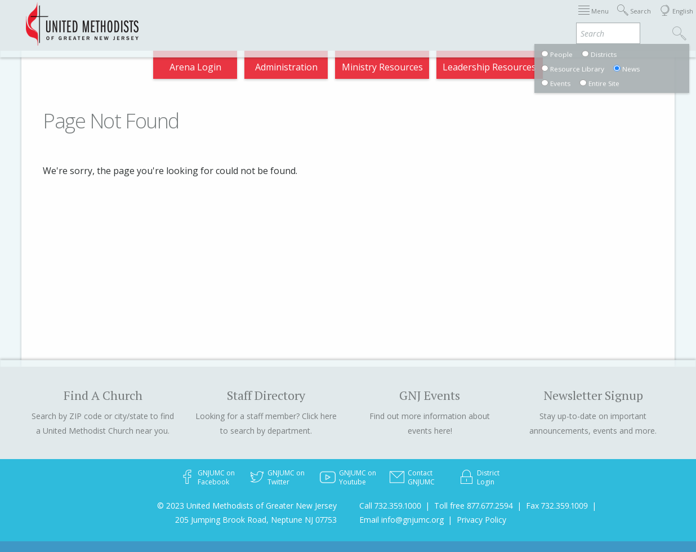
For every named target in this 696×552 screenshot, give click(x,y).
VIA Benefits (588, 19)
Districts (457, 19)
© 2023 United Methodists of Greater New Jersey (247, 505)
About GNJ (402, 19)
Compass (594, 70)
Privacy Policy (481, 519)
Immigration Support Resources (296, 19)
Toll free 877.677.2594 (473, 505)
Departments (518, 19)
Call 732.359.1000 (390, 505)
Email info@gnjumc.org (401, 519)
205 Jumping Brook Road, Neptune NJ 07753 (256, 519)
